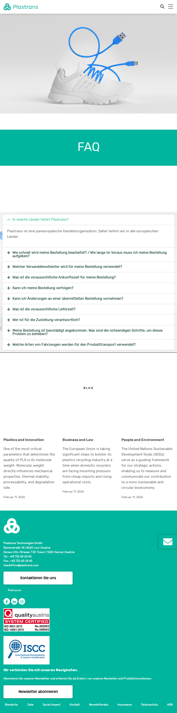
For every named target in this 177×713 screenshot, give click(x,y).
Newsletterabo (98, 704)
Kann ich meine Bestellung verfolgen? (42, 288)
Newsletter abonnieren (38, 692)
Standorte (11, 704)
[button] (88, 219)
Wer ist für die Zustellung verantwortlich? (46, 320)
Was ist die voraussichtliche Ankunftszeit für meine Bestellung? (64, 277)
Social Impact (51, 704)
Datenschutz (149, 704)
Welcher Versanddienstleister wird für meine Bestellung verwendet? (67, 267)
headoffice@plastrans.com (21, 565)
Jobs (30, 704)
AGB (170, 704)
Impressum (125, 704)
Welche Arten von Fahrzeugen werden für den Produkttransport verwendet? (74, 344)
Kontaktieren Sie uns (38, 578)
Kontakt (75, 704)
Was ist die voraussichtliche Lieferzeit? (43, 309)
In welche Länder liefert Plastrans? (40, 219)
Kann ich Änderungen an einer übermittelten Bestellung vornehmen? (67, 298)
